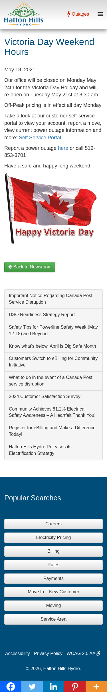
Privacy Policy (48, 653)
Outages (78, 14)
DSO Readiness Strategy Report (42, 314)
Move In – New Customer (53, 591)
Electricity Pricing (53, 537)
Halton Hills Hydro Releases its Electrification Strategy (40, 450)
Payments (53, 578)
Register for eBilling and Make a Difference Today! (52, 431)
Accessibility (17, 653)
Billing (53, 551)
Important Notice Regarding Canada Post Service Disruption (50, 298)
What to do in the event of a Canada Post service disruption (50, 380)
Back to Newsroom (30, 266)
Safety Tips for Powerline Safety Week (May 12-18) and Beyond (53, 330)
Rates (54, 564)
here (63, 148)
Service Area (53, 619)
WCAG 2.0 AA (83, 653)
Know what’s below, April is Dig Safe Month (52, 346)
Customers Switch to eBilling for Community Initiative (53, 361)
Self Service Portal (40, 137)
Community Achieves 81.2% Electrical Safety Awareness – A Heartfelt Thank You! (52, 412)
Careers (53, 523)
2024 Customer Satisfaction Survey (44, 396)
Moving (53, 605)
